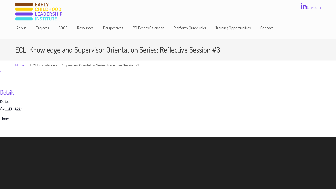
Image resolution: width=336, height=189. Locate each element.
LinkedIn (311, 6)
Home (19, 65)
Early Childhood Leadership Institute (38, 12)
